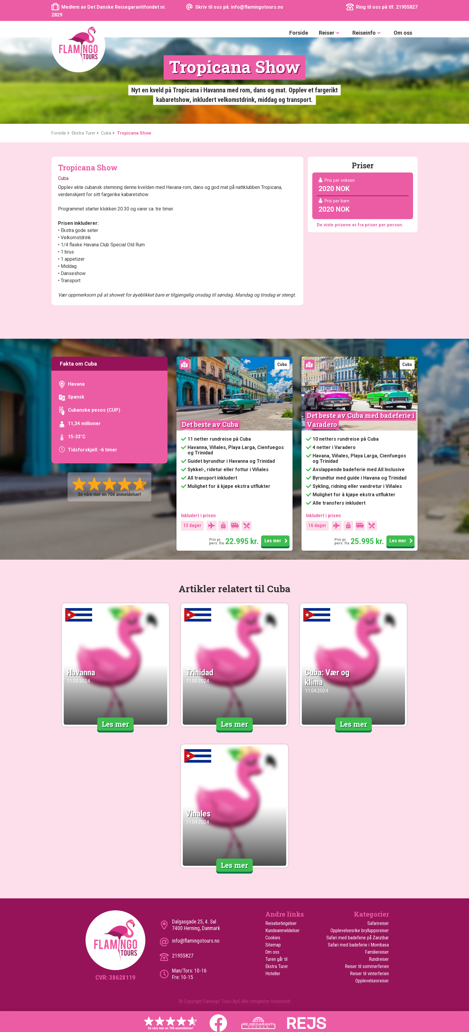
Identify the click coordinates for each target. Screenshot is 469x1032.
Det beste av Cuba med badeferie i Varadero (361, 420)
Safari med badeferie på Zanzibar (357, 938)
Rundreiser (379, 959)
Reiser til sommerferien (367, 966)
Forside (298, 33)
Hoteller (272, 973)
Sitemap (273, 945)
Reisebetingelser (281, 923)
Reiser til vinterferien (369, 973)
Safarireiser (378, 923)
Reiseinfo (367, 33)
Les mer (274, 541)
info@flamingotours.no (196, 941)
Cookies (272, 938)
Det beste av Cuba (210, 424)
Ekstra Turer (276, 966)
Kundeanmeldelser (282, 930)
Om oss (403, 33)
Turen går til (276, 959)
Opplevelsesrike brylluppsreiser (360, 930)
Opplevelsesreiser (372, 981)
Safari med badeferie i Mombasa (358, 945)
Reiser (330, 33)
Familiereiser (377, 952)
